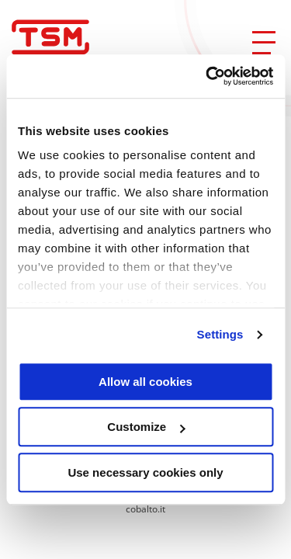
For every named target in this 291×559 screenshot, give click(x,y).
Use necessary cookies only (145, 472)
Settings (220, 334)
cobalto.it (145, 509)
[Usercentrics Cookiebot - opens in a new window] (207, 76)
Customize (146, 426)
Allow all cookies (145, 381)
